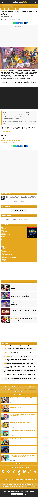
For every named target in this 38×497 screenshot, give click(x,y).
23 (21, 149)
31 (8, 290)
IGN (10, 486)
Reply (22, 201)
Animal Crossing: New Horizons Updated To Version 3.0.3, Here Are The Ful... (20, 379)
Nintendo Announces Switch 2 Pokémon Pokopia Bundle (18, 346)
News (2, 9)
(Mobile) (6, 137)
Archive (25, 389)
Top (5, 386)
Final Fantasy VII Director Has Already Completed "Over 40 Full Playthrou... (19, 353)
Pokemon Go (11, 9)
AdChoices (34, 479)
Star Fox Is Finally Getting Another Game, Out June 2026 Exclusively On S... (18, 349)
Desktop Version (19, 391)
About (9, 386)
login (20, 219)
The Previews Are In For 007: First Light (15, 356)
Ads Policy (20, 389)
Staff (13, 386)
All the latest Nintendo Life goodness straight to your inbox (19, 491)
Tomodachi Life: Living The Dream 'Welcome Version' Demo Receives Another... (19, 360)
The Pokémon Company (5, 234)
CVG (33, 486)
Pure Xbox (16, 484)
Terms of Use (13, 389)
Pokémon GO (4, 70)
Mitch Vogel (7, 19)
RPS (36, 486)
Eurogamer (14, 486)
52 (8, 298)
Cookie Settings (32, 389)
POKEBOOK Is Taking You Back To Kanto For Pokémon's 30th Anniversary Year (19, 367)
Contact (32, 386)
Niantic (2, 237)
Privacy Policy (6, 389)
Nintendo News (4, 486)
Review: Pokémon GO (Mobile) (6, 254)
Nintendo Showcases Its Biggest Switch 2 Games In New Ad (19, 363)
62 (8, 321)
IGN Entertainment (19, 479)
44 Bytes (29, 479)
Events (17, 9)
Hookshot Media (8, 479)
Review (7, 142)
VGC (20, 486)
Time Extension (23, 484)
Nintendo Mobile (4, 231)
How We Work (19, 386)
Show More (19, 463)
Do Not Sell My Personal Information (19, 480)
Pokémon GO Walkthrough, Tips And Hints (8, 257)
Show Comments (19, 210)
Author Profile (16, 201)
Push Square (9, 484)
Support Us (26, 386)
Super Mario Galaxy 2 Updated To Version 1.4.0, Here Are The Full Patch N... (19, 375)
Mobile (6, 9)
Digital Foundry (31, 484)
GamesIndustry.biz (26, 486)
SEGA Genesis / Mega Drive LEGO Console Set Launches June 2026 (19, 371)
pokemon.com (7, 131)
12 (8, 306)
